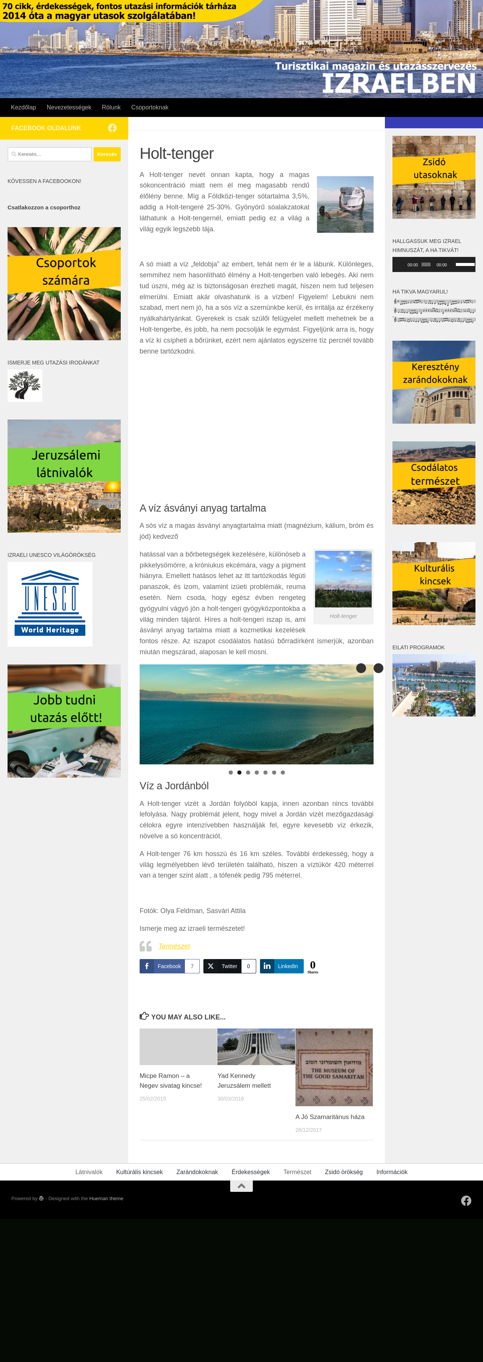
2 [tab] (239, 772)
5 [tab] (265, 772)
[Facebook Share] (170, 966)
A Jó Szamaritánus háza (330, 1117)
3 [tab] (248, 772)
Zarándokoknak (197, 1172)
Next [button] (361, 668)
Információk (392, 1172)
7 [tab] (283, 772)
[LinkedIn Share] (282, 966)
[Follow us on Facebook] (112, 127)
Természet (174, 946)
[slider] (426, 264)
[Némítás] (453, 264)
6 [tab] (274, 772)
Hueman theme (106, 1198)
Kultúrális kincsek (139, 1172)
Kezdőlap (23, 107)
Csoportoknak (150, 107)
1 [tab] (231, 772)
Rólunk (111, 107)
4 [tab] (257, 772)
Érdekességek (251, 1172)
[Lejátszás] (402, 264)
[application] (433, 264)
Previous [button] (378, 668)
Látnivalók (89, 1172)
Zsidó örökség (344, 1172)
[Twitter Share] (229, 966)
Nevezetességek (69, 107)
